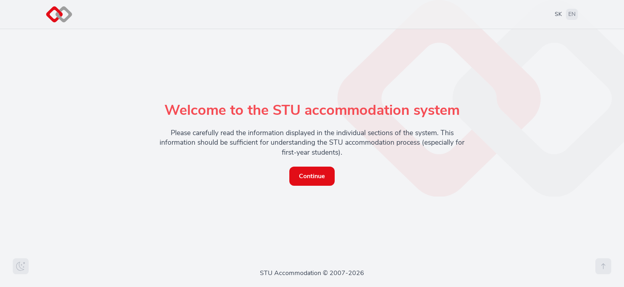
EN (571, 14)
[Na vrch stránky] (603, 266)
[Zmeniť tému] (21, 266)
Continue (312, 176)
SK (558, 14)
